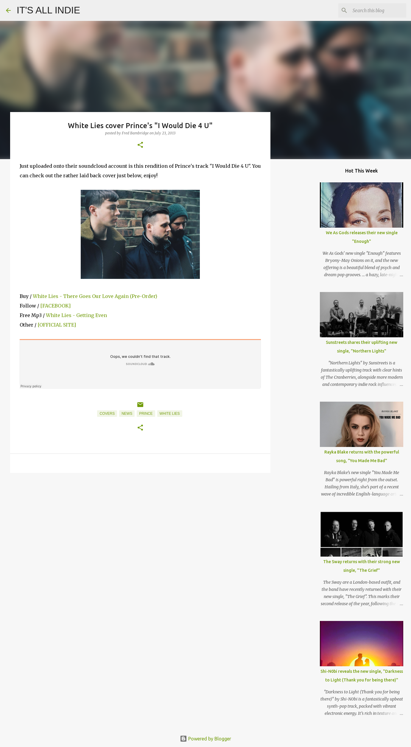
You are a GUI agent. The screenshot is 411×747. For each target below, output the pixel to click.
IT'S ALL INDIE (48, 10)
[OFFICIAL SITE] (57, 325)
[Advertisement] (140, 523)
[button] (140, 145)
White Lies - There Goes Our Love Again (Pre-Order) (95, 296)
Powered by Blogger (205, 738)
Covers (107, 413)
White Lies (170, 413)
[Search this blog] (375, 10)
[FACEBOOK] (55, 306)
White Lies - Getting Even (76, 315)
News (127, 413)
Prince (145, 413)
